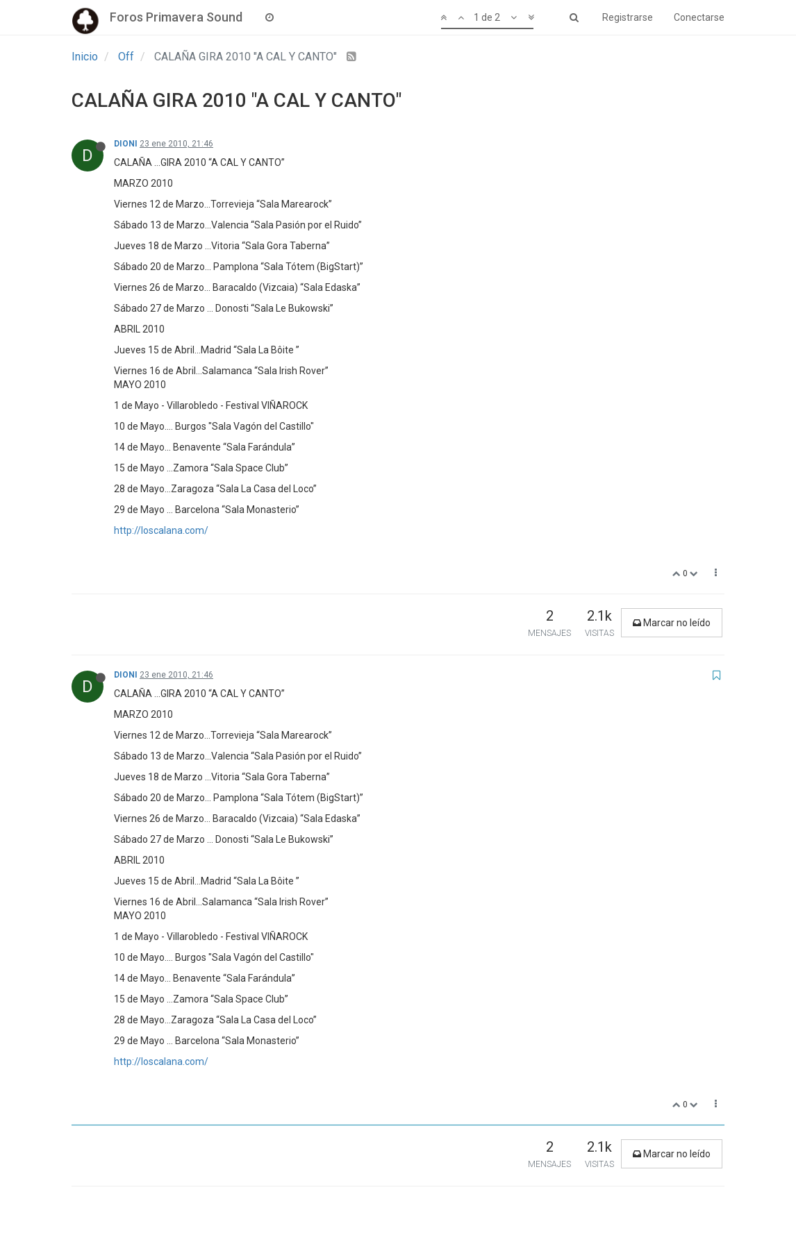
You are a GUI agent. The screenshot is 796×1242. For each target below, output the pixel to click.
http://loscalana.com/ (161, 530)
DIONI (126, 144)
